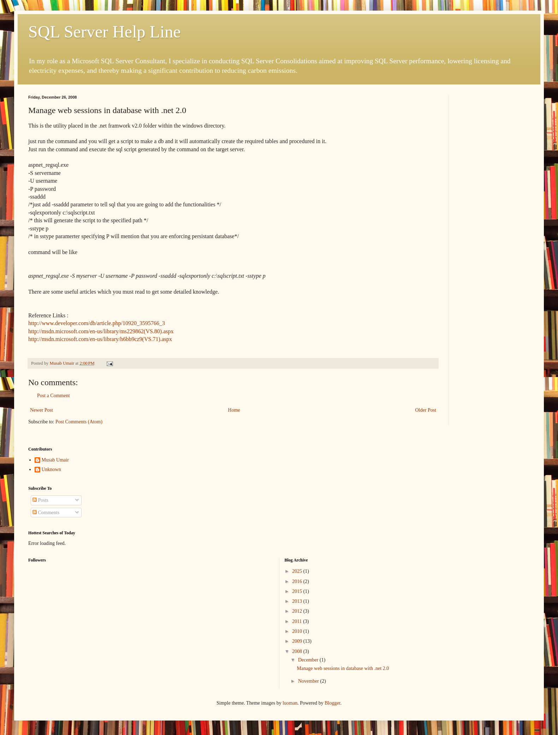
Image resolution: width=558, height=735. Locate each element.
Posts (40, 500)
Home (234, 410)
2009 (297, 641)
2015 (297, 591)
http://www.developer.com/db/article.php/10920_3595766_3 (96, 323)
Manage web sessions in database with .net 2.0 (343, 668)
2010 (297, 631)
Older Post (426, 410)
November (309, 681)
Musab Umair (55, 460)
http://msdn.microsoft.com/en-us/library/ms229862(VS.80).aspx (101, 331)
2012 (297, 611)
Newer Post (41, 410)
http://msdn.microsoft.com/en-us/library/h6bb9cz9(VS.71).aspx (100, 339)
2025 (297, 571)
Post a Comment (53, 395)
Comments (45, 512)
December (309, 660)
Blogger (332, 703)
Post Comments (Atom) (78, 421)
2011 (297, 621)
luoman (290, 703)
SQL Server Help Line (104, 31)
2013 (297, 601)
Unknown (51, 469)
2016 (297, 581)
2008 (297, 651)
